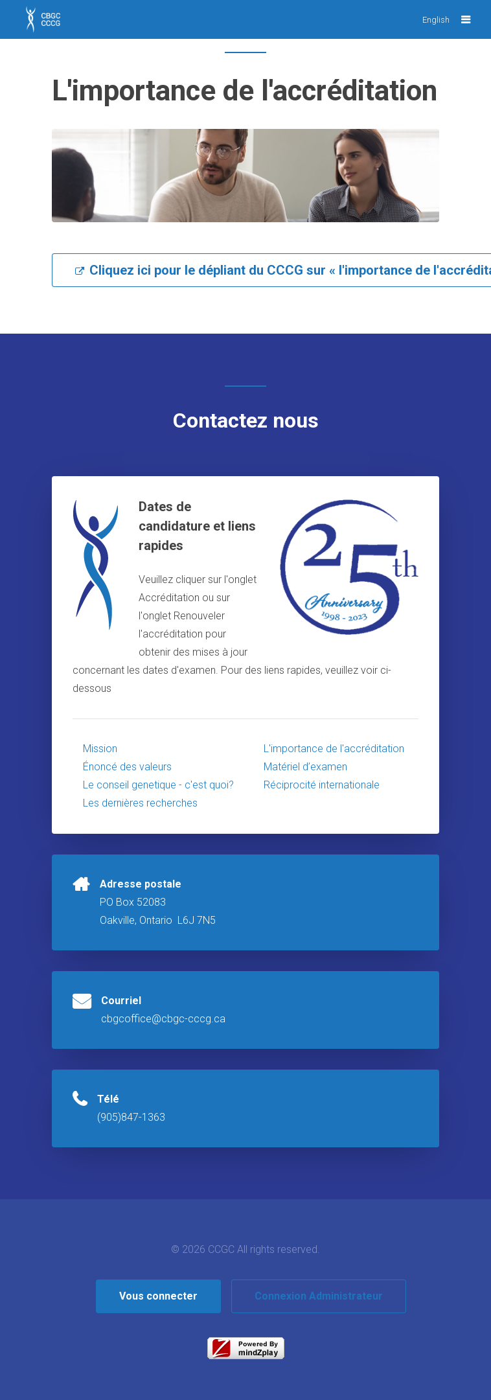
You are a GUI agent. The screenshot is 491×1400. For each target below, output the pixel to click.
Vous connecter (158, 1296)
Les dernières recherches (140, 803)
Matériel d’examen (305, 767)
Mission (100, 748)
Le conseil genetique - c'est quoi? (158, 785)
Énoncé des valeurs (127, 767)
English (436, 20)
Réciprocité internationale (322, 785)
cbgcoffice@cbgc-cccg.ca (163, 1019)
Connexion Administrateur (319, 1296)
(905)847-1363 (131, 1117)
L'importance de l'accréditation (334, 748)
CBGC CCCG (52, 26)
